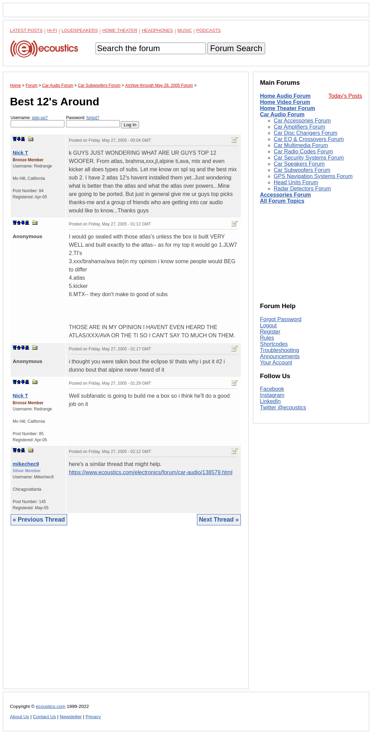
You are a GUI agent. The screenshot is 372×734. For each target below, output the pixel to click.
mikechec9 (26, 464)
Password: (93, 121)
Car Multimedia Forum (301, 145)
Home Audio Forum (285, 96)
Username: (37, 121)
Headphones (157, 30)
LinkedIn (270, 401)
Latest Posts (26, 30)
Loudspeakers (80, 30)
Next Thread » (219, 519)
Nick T (20, 152)
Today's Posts (345, 96)
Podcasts (208, 30)
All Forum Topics (282, 201)
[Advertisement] (125, 612)
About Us (19, 716)
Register (270, 332)
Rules (267, 338)
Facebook (272, 389)
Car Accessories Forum (302, 121)
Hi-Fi (52, 30)
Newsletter (71, 716)
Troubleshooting (279, 350)
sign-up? (40, 117)
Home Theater (119, 30)
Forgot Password (280, 319)
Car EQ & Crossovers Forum (309, 139)
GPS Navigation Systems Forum (313, 176)
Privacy (93, 716)
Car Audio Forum (282, 114)
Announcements (280, 356)
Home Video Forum (285, 102)
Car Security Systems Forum (309, 158)
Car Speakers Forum (299, 164)
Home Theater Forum (287, 108)
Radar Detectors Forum (302, 188)
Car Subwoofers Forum (302, 170)
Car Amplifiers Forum (299, 127)
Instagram (272, 395)
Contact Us (44, 716)
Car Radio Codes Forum (303, 151)
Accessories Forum (285, 195)
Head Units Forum (296, 182)
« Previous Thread (39, 519)
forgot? (92, 117)
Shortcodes (274, 344)
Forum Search (236, 48)
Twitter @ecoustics (283, 407)
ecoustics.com (50, 706)
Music (184, 30)
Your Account (276, 362)
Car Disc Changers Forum (305, 133)
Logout (268, 325)
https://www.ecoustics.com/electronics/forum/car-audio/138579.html (151, 472)
